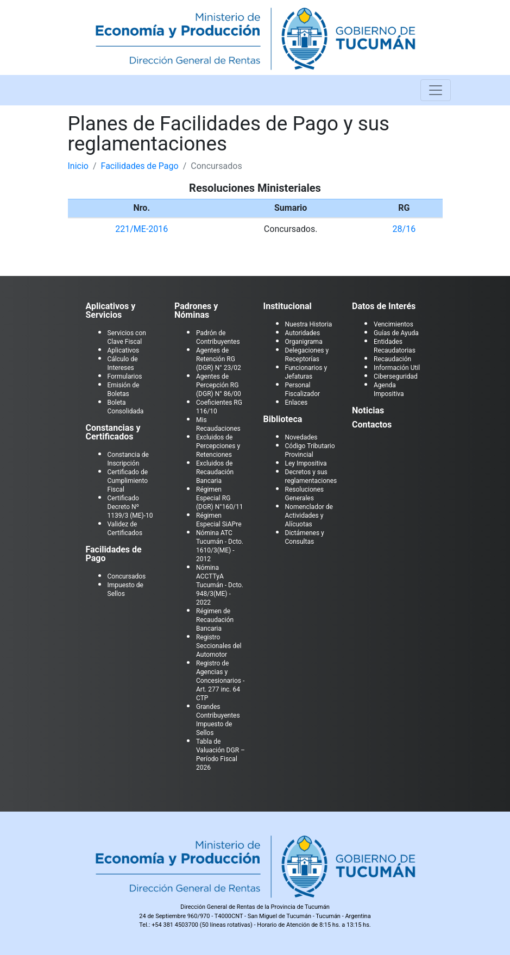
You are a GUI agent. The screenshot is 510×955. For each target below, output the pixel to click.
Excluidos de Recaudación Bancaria (215, 472)
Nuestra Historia (308, 324)
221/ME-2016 (141, 229)
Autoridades (302, 333)
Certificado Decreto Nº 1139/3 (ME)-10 (130, 506)
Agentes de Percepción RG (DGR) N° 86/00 (218, 385)
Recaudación (392, 359)
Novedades (301, 437)
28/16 (404, 229)
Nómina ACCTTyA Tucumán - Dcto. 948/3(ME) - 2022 (219, 585)
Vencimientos (393, 324)
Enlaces (296, 402)
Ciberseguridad (396, 376)
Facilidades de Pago (140, 166)
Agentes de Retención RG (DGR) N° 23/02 (218, 359)
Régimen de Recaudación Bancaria (215, 619)
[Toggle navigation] (435, 90)
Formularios (125, 376)
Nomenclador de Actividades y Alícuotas (309, 515)
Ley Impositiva (306, 463)
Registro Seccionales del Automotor (218, 645)
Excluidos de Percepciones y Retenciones (218, 445)
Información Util (397, 368)
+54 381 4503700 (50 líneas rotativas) (202, 924)
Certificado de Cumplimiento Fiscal (128, 480)
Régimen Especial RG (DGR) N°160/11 (219, 498)
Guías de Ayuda (396, 333)
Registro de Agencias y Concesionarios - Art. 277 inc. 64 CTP (220, 680)
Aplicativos (124, 350)
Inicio (78, 166)
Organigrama (304, 341)
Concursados (127, 576)
